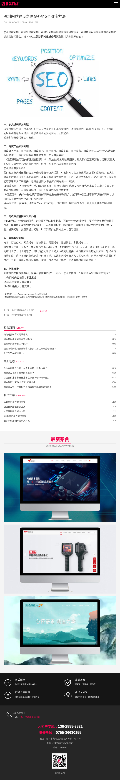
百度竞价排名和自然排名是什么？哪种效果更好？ (28, 377)
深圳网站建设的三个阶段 (16, 344)
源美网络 (29, 297)
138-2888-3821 (70, 726)
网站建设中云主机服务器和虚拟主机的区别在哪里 (28, 387)
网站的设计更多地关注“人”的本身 (20, 382)
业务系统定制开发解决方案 (17, 420)
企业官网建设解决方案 (14, 406)
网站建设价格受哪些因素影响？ (19, 373)
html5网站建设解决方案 (15, 416)
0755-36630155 (68, 732)
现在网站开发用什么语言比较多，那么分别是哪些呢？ (30, 348)
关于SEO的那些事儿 (14, 353)
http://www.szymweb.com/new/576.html (30, 294)
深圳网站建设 (19, 297)
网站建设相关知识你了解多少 (18, 339)
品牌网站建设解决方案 (14, 402)
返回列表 (43, 311)
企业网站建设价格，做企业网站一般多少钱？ (25, 368)
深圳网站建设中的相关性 (22, 315)
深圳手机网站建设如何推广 (23, 310)
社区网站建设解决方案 (14, 411)
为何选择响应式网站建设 (16, 334)
